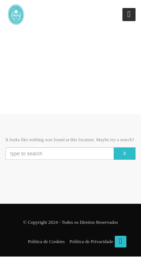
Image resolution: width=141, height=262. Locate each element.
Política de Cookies (46, 241)
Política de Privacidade (91, 241)
